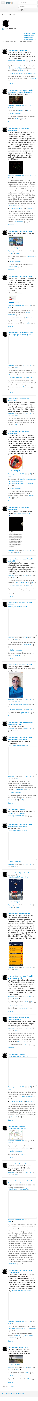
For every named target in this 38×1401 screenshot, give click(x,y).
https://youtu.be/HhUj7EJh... (23, 335)
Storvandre (27, 387)
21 (11, 552)
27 (31, 105)
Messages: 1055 (29, 33)
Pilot (26, 1002)
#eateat (31, 496)
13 (11, 778)
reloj (33, 591)
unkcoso (26, 704)
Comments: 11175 (30, 40)
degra (17, 119)
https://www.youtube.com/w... (18, 1189)
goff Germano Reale (22, 582)
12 (11, 1369)
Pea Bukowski (12, 266)
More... (10, 63)
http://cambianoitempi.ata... (18, 1128)
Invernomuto (12, 50)
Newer (5, 1387)
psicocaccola (25, 713)
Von (9, 498)
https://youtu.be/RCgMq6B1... (18, 1056)
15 (24, 1041)
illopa (19, 1041)
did (26, 1044)
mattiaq (20, 70)
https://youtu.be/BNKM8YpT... (18, 745)
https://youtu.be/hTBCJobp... (18, 830)
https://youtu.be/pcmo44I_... (18, 877)
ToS (3, 1394)
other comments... (16, 73)
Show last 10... (31, 73)
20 (16, 701)
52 (11, 253)
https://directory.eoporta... (28, 479)
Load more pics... (15, 248)
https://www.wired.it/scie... (16, 483)
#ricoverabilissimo (16, 704)
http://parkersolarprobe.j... (16, 481)
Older (11, 1387)
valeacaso (20, 110)
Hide (24, 60)
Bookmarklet (20, 1394)
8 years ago (11, 105)
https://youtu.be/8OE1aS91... (18, 607)
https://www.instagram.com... (23, 513)
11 (31, 175)
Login (21, 10)
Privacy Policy (10, 1394)
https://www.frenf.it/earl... (16, 68)
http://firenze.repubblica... (17, 813)
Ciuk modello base (28, 1096)
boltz (9, 374)
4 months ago (12, 60)
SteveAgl (11, 800)
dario (28, 1148)
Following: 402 (29, 38)
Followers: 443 (29, 35)
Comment (19, 60)
